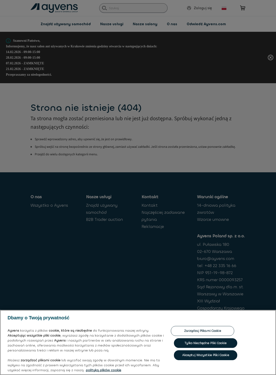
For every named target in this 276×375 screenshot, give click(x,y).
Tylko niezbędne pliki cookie (206, 366)
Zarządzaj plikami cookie (202, 354)
